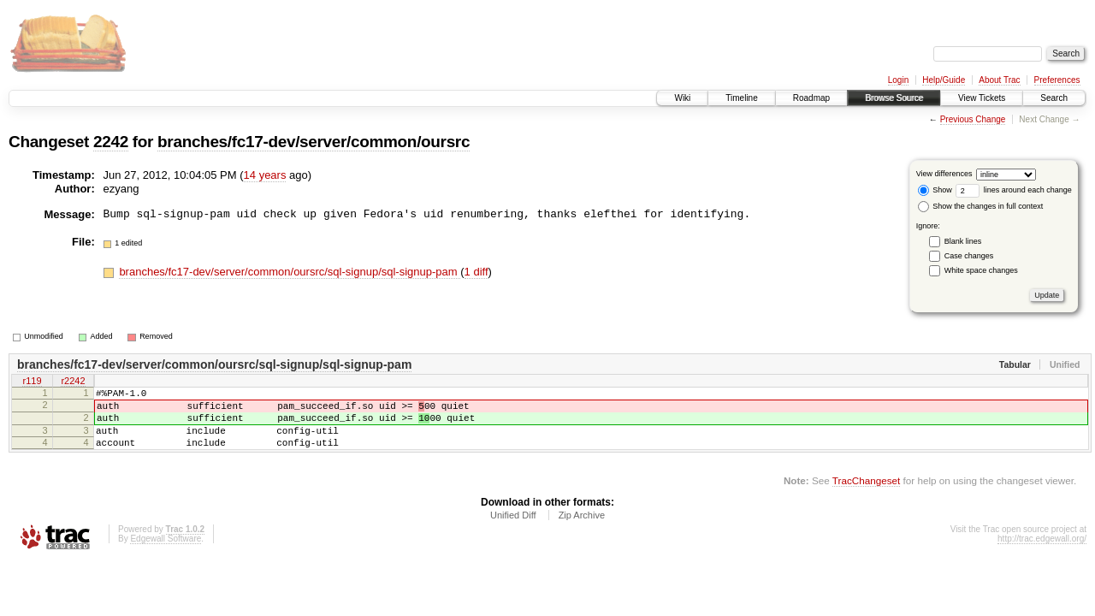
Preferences (1057, 80)
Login (898, 80)
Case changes (969, 256)
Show (935, 190)
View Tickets (981, 98)
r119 (31, 382)
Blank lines (963, 241)
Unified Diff (513, 530)
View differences (944, 173)
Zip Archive (582, 530)
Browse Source (894, 98)
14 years (265, 175)
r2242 (73, 382)
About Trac (999, 80)
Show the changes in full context (981, 206)
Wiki (682, 98)
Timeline (741, 98)
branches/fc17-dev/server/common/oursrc (313, 142)
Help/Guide (943, 80)
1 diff (476, 271)
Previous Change (973, 119)
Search (1054, 98)
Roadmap (811, 98)
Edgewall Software (165, 554)
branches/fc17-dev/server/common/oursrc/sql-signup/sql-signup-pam (289, 271)
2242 (110, 142)
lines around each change (1014, 190)
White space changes (981, 270)
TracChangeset (866, 495)
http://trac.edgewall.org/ (1041, 554)
